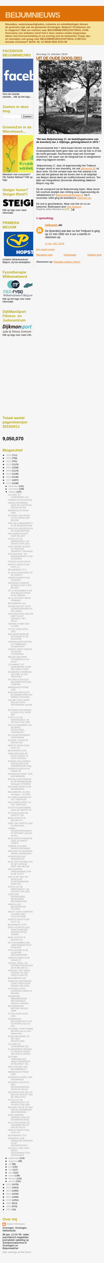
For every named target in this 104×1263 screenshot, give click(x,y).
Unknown (51, 225)
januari (12, 1181)
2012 (9, 1193)
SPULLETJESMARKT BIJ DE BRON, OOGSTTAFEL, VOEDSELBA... (20, 728)
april (11, 1172)
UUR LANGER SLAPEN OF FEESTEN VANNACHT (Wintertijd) (20, 548)
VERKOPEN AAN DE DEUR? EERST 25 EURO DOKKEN (18, 755)
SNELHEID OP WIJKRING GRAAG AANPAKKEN (20, 852)
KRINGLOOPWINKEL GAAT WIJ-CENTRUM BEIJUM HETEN (19, 505)
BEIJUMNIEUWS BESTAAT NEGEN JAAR (18, 1008)
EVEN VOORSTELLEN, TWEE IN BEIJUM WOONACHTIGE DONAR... (19, 931)
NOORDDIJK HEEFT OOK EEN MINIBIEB (20, 775)
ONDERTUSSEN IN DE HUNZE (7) (19, 959)
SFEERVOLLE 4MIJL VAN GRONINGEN (20, 1078)
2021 (9, 467)
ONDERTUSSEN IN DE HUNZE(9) (19, 579)
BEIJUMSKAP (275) (17, 924)
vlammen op (84, 197)
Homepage (70, 254)
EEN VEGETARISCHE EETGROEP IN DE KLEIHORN (18, 636)
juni (11, 1167)
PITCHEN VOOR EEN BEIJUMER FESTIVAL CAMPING (19, 682)
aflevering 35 (88, 168)
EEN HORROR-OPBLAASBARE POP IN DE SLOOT (19, 871)
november (14, 489)
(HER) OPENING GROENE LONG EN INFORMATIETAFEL (19, 1117)
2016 (9, 483)
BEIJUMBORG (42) (17, 603)
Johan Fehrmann (15, 1224)
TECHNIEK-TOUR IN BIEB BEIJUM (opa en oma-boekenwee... (20, 1031)
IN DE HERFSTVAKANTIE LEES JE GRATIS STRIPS (20, 840)
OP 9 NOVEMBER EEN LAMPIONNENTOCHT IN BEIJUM (20, 945)
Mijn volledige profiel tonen (17, 1252)
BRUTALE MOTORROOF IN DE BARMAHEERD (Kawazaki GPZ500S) (20, 781)
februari (13, 1178)
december (14, 486)
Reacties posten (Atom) (67, 261)
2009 (9, 1203)
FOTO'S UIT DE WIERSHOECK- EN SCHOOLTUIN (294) (19, 1102)
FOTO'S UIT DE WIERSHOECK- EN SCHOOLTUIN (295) (19, 889)
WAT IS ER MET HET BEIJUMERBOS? (18, 1068)
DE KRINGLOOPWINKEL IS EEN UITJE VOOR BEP (20, 712)
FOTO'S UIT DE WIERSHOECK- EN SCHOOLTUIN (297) (19, 541)
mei (11, 1170)
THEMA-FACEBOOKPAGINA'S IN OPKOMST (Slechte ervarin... (20, 832)
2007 (9, 1209)
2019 (9, 473)
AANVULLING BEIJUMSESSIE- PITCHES (17, 906)
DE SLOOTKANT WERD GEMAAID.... (19, 599)
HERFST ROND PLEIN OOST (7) (18, 565)
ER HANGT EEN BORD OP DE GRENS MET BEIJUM (19, 517)
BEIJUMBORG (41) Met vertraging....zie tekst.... (20, 793)
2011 (9, 1197)
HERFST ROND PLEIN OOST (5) (18, 920)
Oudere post (94, 254)
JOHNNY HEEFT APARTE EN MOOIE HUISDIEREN (20, 651)
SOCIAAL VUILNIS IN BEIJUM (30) (18, 741)
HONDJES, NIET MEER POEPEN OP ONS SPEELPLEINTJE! (19, 972)
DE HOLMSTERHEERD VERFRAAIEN (19, 736)
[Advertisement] (20, 357)
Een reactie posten (45, 249)
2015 (9, 1184)
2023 (9, 461)
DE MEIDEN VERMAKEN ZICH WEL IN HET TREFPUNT (20, 674)
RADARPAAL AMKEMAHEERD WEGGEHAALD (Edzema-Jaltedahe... (19, 999)
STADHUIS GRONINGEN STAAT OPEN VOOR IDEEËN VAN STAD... (20, 983)
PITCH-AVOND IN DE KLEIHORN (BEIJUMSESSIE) (18, 952)
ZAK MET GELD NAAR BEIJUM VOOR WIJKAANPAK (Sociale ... (20, 703)
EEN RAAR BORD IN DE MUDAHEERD (19, 787)
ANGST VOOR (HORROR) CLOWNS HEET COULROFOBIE (20, 914)
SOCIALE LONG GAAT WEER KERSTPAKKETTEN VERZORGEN (19, 1151)
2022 (9, 464)
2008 (9, 1206)
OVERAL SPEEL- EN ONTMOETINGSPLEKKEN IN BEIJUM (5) (20, 965)
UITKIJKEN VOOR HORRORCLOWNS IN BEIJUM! (20, 990)
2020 (9, 470)
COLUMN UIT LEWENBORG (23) (18, 1045)
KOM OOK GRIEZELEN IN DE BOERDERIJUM (20, 529)
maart (12, 1175)
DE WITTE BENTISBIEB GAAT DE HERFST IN (19, 808)
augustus (13, 1161)
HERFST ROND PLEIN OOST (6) (18, 746)
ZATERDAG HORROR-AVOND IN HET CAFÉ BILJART (19, 585)
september (14, 1158)
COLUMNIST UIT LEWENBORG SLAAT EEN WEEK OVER (19, 666)
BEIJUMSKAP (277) (17, 569)
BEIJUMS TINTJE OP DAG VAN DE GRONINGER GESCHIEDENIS (20, 1109)
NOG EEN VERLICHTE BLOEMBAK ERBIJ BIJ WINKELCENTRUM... (20, 694)
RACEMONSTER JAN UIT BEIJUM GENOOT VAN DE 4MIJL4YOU (20, 1094)
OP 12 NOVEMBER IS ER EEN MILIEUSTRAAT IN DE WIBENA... (20, 593)
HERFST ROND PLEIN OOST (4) (18, 1131)
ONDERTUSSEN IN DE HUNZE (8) (19, 769)
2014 (9, 1187)
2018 (9, 477)
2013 (9, 1190)
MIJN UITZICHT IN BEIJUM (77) (16, 819)
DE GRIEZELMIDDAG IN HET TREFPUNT (19, 798)
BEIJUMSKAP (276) (17, 750)
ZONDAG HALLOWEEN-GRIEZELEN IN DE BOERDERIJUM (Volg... (20, 763)
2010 (9, 1200)
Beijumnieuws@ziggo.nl (69, 194)
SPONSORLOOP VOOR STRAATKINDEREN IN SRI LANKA (20, 608)
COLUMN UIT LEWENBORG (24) (18, 496)
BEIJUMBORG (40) (17, 978)
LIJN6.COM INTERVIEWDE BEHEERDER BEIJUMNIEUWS (17, 898)
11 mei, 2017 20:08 (54, 243)
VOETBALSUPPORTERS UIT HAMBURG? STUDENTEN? (20, 644)
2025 (9, 455)
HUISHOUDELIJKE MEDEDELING (17, 857)
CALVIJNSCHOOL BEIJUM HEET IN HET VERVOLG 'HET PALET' (20, 617)
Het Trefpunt (74, 206)
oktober (12, 492)
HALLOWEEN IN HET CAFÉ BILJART (18, 534)
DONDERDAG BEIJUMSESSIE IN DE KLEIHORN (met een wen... (20, 1022)
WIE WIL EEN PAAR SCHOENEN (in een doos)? (18, 659)
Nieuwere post (44, 254)
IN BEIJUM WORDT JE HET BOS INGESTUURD (18, 1038)
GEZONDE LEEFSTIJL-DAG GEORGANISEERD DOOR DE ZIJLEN (19, 1085)
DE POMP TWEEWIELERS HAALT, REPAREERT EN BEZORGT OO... (19, 1060)
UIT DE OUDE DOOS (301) (59, 58)
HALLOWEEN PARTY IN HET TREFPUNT (19, 803)
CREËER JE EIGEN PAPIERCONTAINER (19, 847)
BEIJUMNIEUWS (32, 15)
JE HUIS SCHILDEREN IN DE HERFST (20, 573)
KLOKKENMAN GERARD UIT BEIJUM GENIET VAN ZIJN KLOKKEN (20, 1051)
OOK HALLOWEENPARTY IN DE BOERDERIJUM (20, 524)
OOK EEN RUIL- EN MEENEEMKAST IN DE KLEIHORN (20, 556)
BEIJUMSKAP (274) (17, 1135)
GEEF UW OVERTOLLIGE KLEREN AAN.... (20, 824)
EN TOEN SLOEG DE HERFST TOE (18, 814)
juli (10, 1164)
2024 (9, 458)
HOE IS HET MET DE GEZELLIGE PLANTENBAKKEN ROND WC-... (18, 880)
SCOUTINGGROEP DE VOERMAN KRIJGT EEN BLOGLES (19, 1125)
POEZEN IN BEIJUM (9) (19, 561)
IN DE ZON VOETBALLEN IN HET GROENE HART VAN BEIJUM (20, 864)
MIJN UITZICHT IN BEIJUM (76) (16, 938)
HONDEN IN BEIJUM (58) (20, 500)
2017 (9, 480)
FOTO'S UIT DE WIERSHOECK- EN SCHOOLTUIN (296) (19, 719)
